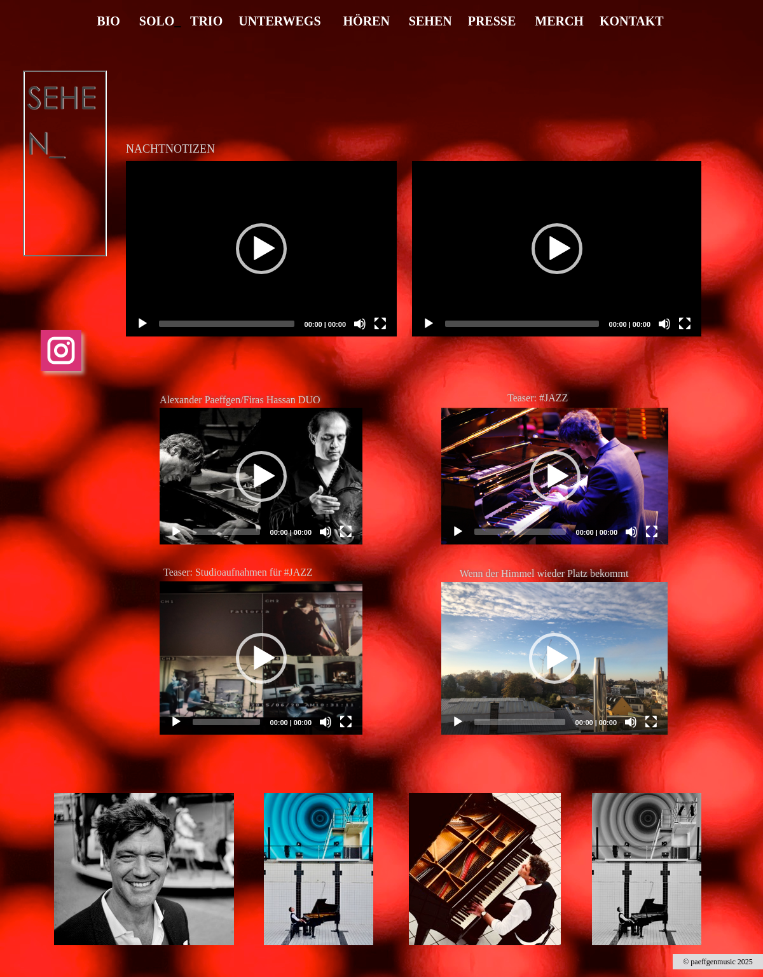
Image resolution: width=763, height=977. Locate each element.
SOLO (157, 21)
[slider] (226, 532)
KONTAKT (632, 21)
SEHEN (430, 21)
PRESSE (492, 21)
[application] (261, 476)
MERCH (558, 21)
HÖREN (366, 21)
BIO (108, 21)
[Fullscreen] (346, 531)
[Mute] (325, 531)
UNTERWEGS (279, 21)
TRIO (206, 21)
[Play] (176, 531)
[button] (261, 476)
